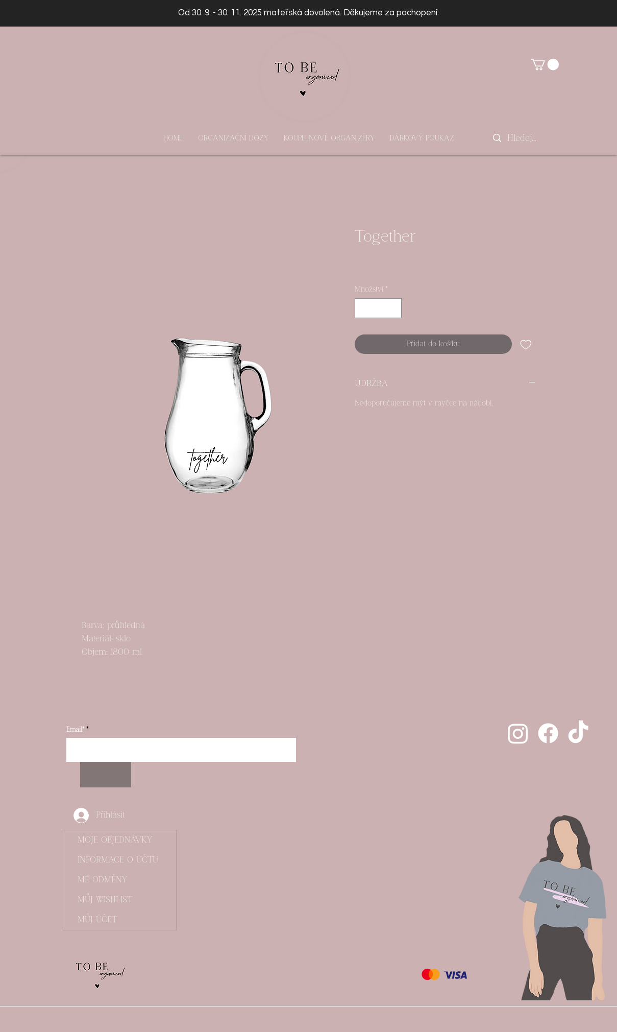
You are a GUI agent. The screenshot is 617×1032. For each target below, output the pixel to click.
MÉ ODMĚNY (102, 880)
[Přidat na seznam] (526, 344)
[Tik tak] (578, 733)
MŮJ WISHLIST (105, 900)
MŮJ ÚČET (97, 920)
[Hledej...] (522, 138)
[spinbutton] (377, 308)
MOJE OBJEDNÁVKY (115, 840)
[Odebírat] (105, 774)
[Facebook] (548, 733)
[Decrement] (363, 308)
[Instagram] (518, 733)
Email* (75, 730)
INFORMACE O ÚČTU (118, 860)
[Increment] (393, 308)
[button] (545, 64)
